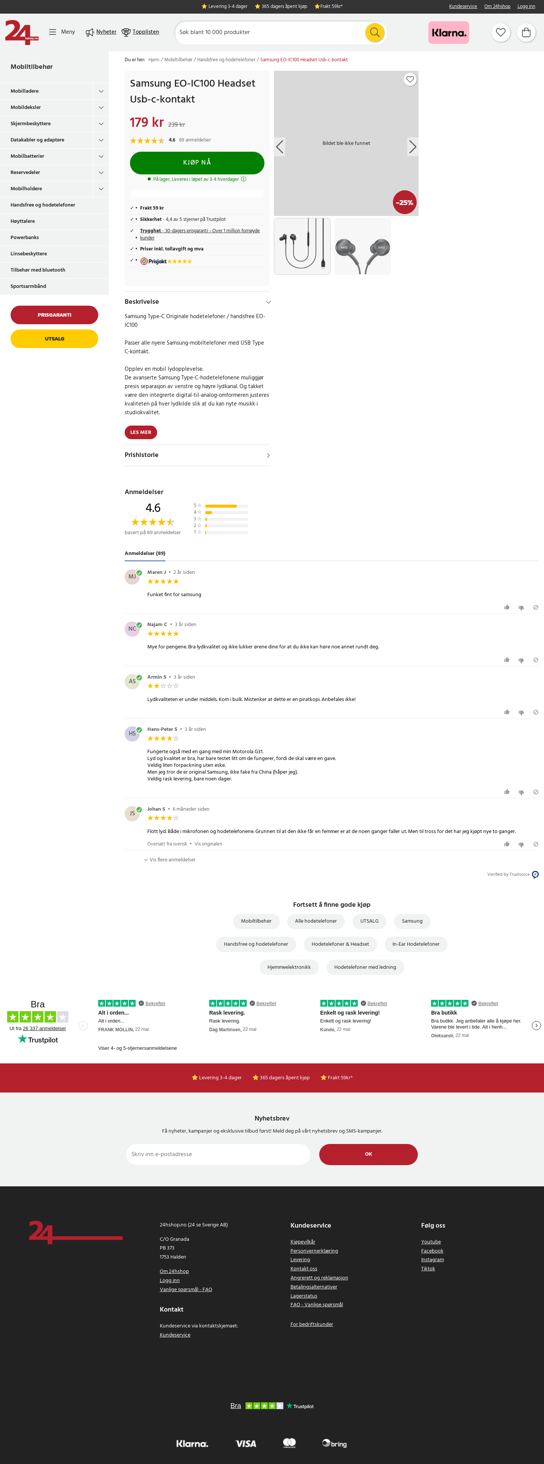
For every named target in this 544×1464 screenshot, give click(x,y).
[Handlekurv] (526, 32)
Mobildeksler (26, 107)
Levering (300, 1260)
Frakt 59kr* (331, 7)
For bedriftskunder (312, 1324)
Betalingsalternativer (314, 1287)
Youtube (431, 1242)
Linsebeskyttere (29, 254)
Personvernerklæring (314, 1251)
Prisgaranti (54, 315)
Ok (368, 1154)
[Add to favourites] (410, 79)
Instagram (432, 1260)
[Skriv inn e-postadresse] (218, 1154)
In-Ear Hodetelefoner (416, 944)
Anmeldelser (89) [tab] (145, 553)
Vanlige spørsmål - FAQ (186, 1289)
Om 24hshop (497, 7)
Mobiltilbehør (32, 67)
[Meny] (62, 32)
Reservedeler (25, 172)
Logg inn (526, 7)
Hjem (153, 60)
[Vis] (268, 455)
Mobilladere (25, 91)
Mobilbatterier (27, 156)
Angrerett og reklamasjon (319, 1278)
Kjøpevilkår (303, 1242)
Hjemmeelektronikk (289, 967)
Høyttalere (23, 221)
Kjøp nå (197, 163)
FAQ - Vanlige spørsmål (317, 1305)
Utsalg (54, 339)
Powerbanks (25, 237)
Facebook (432, 1251)
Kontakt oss (304, 1269)
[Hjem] (22, 32)
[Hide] (268, 302)
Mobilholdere (26, 189)
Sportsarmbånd (28, 286)
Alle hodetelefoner (316, 921)
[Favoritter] (500, 32)
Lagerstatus (304, 1296)
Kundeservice (463, 7)
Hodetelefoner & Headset (340, 944)
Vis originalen (208, 844)
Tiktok (428, 1269)
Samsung (412, 921)
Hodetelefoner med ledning (365, 967)
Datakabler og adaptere (37, 140)
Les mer (140, 432)
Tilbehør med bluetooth (38, 270)
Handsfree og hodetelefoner (43, 205)
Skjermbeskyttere (31, 124)
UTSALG (369, 921)
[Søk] (280, 32)
